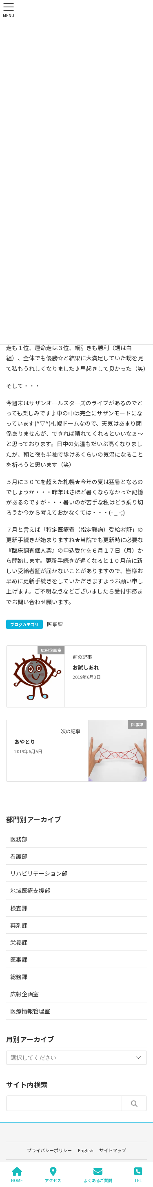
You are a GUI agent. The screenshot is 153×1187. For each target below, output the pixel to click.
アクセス (53, 1175)
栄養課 (18, 942)
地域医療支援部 (30, 890)
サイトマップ (112, 1150)
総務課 (18, 977)
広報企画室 (24, 994)
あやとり (24, 741)
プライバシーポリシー (49, 1150)
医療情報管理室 (30, 1011)
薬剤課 (18, 925)
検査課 (18, 908)
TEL (138, 1175)
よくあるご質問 (98, 1175)
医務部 (18, 839)
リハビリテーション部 (38, 873)
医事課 (55, 624)
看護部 (18, 856)
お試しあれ (86, 667)
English (85, 1150)
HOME (17, 1175)
